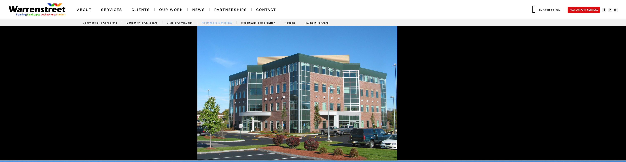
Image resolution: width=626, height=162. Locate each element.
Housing (290, 22)
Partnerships (230, 10)
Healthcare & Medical (217, 22)
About (84, 10)
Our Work (171, 10)
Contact (266, 10)
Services (111, 10)
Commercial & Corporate (100, 22)
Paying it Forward (317, 22)
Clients (140, 10)
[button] (5, 93)
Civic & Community (180, 22)
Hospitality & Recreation (258, 22)
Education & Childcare (142, 22)
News (198, 10)
